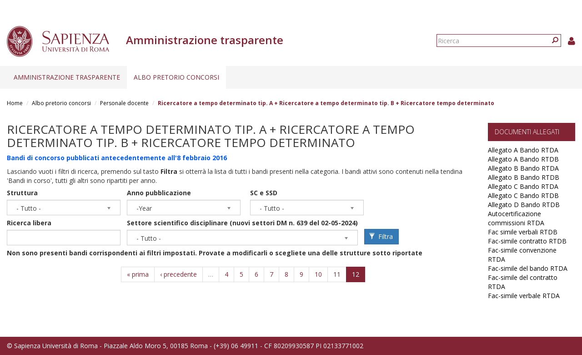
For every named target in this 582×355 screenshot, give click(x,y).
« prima (138, 274)
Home (15, 103)
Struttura (22, 192)
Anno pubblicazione (159, 192)
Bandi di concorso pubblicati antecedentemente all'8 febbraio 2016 (117, 157)
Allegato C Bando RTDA (523, 186)
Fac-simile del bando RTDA (527, 268)
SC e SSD (263, 192)
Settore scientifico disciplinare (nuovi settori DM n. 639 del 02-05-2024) (242, 222)
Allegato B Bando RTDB (523, 177)
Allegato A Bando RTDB (523, 159)
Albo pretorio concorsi (176, 77)
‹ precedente (178, 274)
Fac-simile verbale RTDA (524, 295)
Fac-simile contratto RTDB (527, 241)
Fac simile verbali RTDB (522, 232)
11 (337, 274)
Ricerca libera (29, 222)
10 (318, 274)
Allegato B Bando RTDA (523, 168)
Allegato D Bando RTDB (524, 204)
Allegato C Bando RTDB (523, 195)
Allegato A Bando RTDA (523, 150)
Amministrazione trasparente (67, 77)
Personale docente (124, 103)
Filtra (381, 236)
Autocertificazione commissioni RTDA (516, 218)
